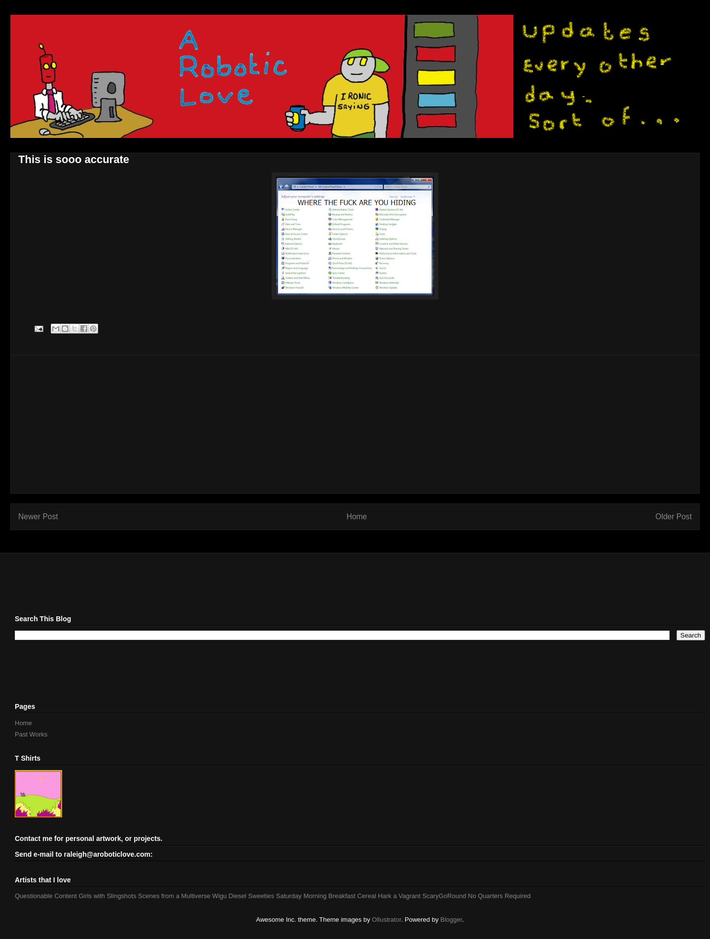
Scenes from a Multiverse (174, 896)
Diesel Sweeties (252, 896)
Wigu (219, 896)
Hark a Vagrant (399, 896)
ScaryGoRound (444, 896)
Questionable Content (46, 896)
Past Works (31, 734)
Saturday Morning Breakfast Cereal (326, 896)
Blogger (451, 919)
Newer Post (38, 516)
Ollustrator (386, 919)
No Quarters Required (499, 896)
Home (357, 516)
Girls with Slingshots (107, 896)
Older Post (673, 516)
